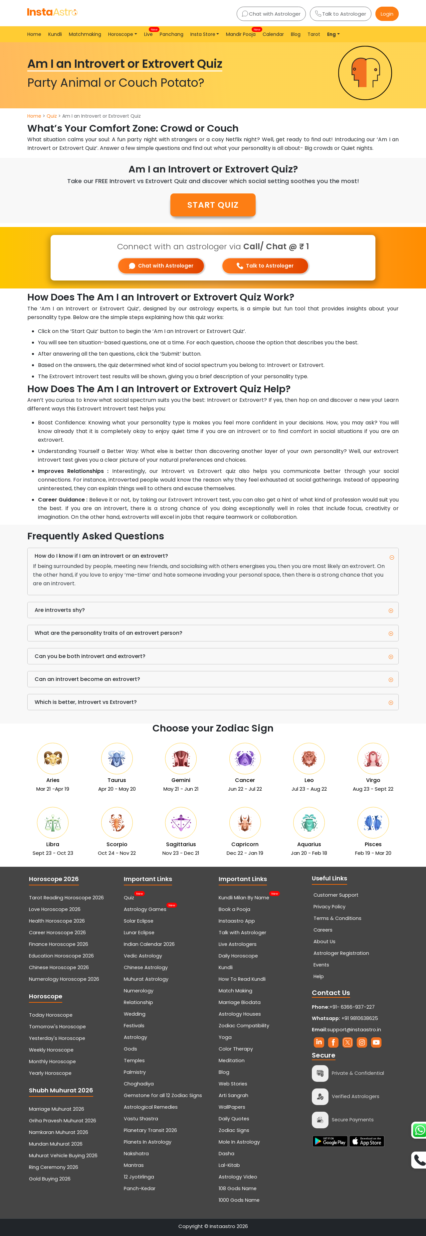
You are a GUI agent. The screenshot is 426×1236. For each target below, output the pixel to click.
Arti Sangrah (233, 1095)
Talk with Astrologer (242, 932)
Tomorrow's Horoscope (57, 1026)
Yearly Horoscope (50, 1073)
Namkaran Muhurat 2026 (58, 1132)
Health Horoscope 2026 (57, 921)
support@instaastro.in (354, 1029)
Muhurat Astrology (146, 979)
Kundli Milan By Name (244, 897)
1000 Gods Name (239, 1200)
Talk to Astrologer (340, 13)
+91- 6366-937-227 (352, 1007)
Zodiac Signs (234, 1130)
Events (321, 964)
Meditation (232, 1060)
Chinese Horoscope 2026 (59, 967)
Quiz (52, 116)
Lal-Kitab (229, 1165)
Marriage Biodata (240, 1002)
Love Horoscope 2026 (55, 909)
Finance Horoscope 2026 (58, 944)
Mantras (134, 1165)
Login (387, 13)
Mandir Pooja (242, 32)
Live (149, 32)
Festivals (134, 1025)
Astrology (135, 1037)
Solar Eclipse (138, 921)
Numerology (138, 990)
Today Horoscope (51, 1015)
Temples (134, 1060)
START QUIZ (213, 205)
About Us (324, 941)
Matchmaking (85, 34)
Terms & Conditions (337, 918)
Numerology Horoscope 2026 (64, 979)
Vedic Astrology (143, 956)
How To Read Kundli (242, 979)
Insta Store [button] (202, 34)
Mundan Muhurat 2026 (56, 1144)
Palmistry (135, 1072)
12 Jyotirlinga (139, 1177)
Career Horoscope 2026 (57, 932)
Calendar (273, 34)
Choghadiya (139, 1083)
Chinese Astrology (146, 967)
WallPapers (232, 1107)
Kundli (55, 34)
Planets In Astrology (147, 1142)
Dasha (226, 1153)
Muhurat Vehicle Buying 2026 (63, 1155)
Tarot (314, 34)
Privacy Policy (329, 906)
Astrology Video (238, 1177)
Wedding (134, 1014)
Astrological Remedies (151, 1107)
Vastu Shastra (141, 1118)
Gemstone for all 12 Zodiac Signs (163, 1095)
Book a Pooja (234, 909)
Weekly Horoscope (51, 1050)
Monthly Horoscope (52, 1061)
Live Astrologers (238, 944)
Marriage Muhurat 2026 (56, 1109)
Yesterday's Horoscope (57, 1038)
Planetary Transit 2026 (150, 1130)
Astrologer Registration (341, 953)
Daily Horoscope (238, 956)
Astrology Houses (240, 1014)
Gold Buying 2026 (50, 1179)
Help (319, 976)
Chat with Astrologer (271, 13)
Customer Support (336, 895)
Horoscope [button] (120, 34)
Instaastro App (237, 921)
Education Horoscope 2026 (61, 956)
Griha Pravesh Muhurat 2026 (62, 1120)
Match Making (235, 990)
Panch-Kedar (139, 1188)
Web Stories (233, 1083)
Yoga (225, 1037)
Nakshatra (136, 1153)
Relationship (138, 1002)
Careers (323, 930)
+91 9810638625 (345, 1018)
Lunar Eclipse (139, 932)
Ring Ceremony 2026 (53, 1167)
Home (34, 34)
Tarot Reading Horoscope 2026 (66, 897)
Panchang (171, 34)
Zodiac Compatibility (244, 1025)
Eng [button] (331, 34)
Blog (296, 34)
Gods (130, 1049)
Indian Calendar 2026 (149, 944)
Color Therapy (236, 1049)
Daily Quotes (234, 1118)
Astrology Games (145, 909)
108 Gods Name (238, 1188)
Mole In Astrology (239, 1142)
